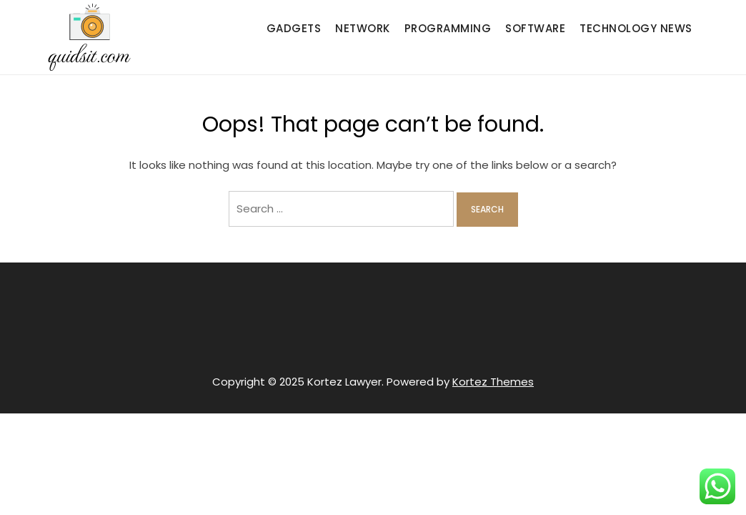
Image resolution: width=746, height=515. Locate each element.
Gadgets (294, 28)
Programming (448, 28)
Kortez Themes (493, 381)
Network (362, 28)
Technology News (636, 28)
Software (535, 28)
